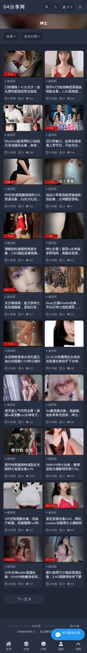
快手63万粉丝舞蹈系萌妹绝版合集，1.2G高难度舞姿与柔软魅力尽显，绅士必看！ (64, 93)
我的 (61, 646)
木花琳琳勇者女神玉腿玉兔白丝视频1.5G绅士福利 (22, 359)
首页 (8, 646)
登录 (68, 7)
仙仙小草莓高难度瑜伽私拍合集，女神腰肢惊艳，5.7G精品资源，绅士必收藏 (63, 201)
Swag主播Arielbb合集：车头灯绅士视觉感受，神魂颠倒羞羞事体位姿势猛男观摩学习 (63, 309)
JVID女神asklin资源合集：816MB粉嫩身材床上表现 (23, 576)
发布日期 (30, 36)
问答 (43, 646)
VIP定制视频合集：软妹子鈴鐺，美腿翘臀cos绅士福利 (22, 523)
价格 (9, 36)
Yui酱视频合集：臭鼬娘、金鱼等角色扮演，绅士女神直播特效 (64, 415)
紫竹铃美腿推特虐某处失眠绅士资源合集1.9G (22, 467)
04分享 (36, 626)
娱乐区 (10, 81)
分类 (26, 646)
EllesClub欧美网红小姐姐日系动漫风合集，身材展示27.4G (22, 145)
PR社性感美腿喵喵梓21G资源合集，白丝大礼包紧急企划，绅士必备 (22, 199)
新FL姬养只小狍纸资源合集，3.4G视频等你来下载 (63, 574)
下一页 (24, 599)
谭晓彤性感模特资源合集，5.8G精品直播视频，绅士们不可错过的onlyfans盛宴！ (22, 255)
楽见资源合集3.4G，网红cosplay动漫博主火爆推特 (64, 521)
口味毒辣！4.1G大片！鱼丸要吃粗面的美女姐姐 (22, 89)
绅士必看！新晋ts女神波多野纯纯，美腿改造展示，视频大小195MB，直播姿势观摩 (64, 255)
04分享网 (14, 7)
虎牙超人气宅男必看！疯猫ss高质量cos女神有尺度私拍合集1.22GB (23, 415)
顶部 (78, 646)
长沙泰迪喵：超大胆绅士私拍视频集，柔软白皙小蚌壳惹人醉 (22, 307)
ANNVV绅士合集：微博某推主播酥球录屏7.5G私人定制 (63, 469)
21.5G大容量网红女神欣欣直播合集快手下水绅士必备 (63, 361)
